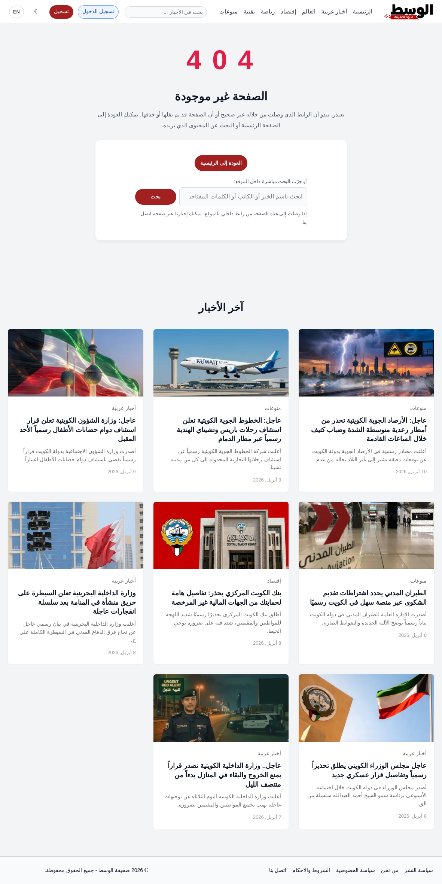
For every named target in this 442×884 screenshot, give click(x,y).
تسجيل (61, 11)
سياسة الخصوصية (355, 870)
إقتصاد (288, 11)
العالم (309, 11)
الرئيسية (362, 11)
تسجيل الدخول (98, 11)
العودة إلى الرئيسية (221, 163)
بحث (155, 197)
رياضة (268, 11)
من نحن (390, 870)
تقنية (249, 11)
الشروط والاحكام (311, 870)
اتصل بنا (278, 870)
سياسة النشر (419, 870)
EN (16, 12)
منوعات (228, 11)
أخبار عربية (334, 11)
